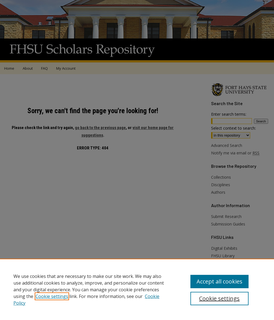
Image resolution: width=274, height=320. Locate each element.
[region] (137, 289)
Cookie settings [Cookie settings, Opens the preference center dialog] (219, 298)
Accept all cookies (219, 281)
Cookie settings (52, 296)
